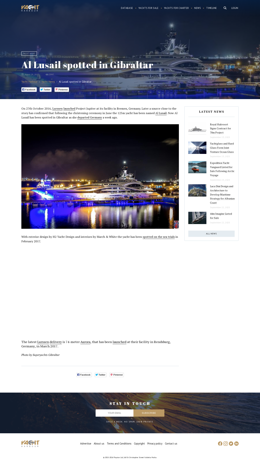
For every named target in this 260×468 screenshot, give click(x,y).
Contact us (171, 443)
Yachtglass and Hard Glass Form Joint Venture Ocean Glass (222, 147)
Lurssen (57, 108)
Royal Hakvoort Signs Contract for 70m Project (220, 128)
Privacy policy (154, 443)
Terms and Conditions (119, 443)
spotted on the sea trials (159, 237)
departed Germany (89, 117)
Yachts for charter (176, 8)
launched (69, 108)
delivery (56, 342)
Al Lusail (161, 113)
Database (127, 8)
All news (211, 233)
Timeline (211, 8)
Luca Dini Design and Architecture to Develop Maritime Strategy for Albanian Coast (222, 194)
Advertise (85, 443)
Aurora (85, 342)
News (197, 8)
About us (99, 443)
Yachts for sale (149, 8)
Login (234, 8)
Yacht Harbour (30, 8)
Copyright (139, 443)
